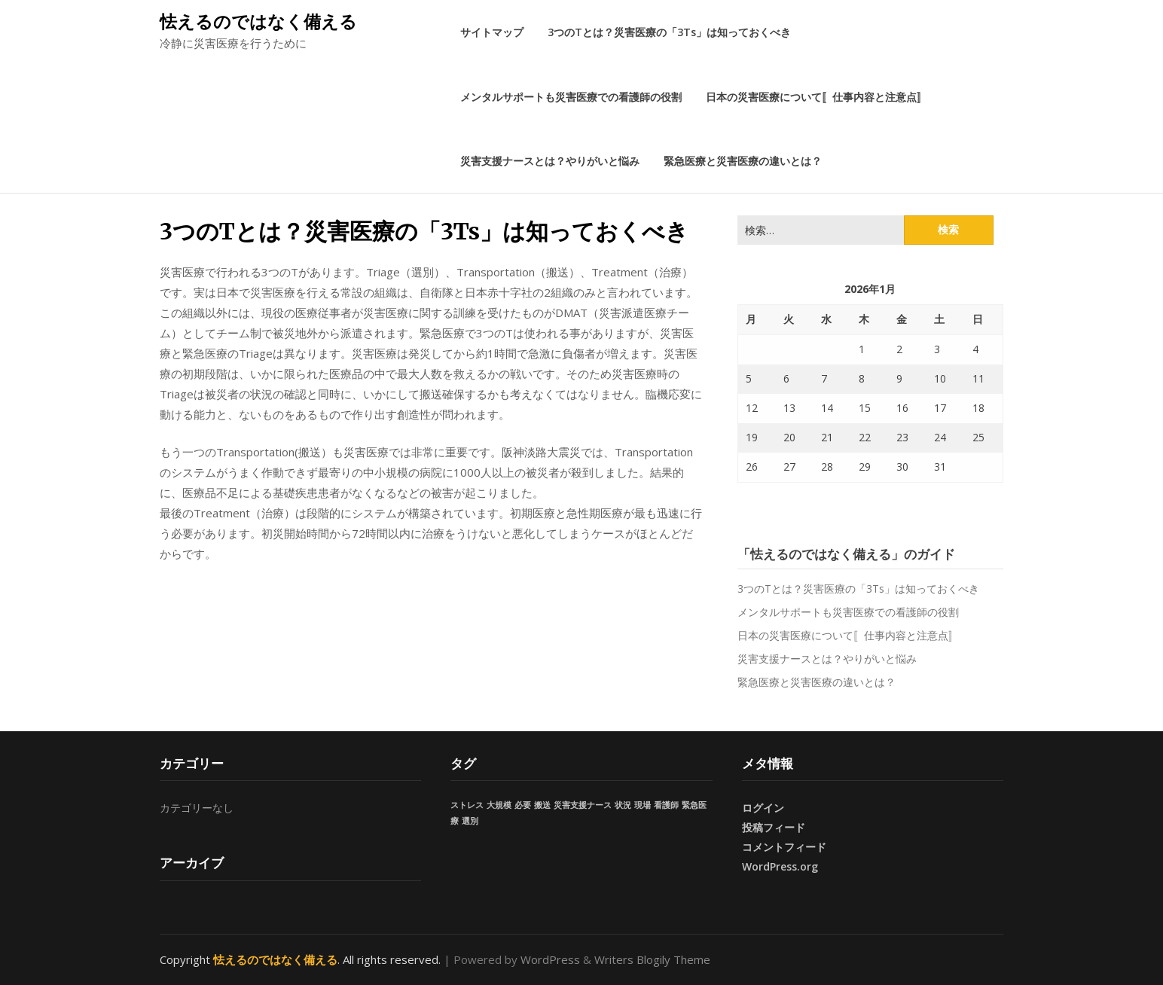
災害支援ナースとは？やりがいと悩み (549, 161)
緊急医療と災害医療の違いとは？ (743, 161)
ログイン (763, 808)
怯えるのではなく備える (258, 21)
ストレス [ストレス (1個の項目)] (467, 805)
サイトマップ (492, 32)
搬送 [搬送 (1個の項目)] (542, 805)
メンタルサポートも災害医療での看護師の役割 (571, 97)
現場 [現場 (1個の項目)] (642, 805)
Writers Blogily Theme (652, 959)
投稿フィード (773, 827)
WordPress (550, 959)
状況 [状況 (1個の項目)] (623, 805)
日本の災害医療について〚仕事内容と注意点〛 (816, 97)
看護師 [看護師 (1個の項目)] (666, 805)
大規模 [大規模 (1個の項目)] (499, 805)
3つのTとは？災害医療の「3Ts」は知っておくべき (669, 32)
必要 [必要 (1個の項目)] (522, 805)
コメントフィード (784, 847)
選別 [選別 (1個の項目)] (470, 821)
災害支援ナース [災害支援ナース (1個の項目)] (583, 805)
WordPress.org (780, 866)
